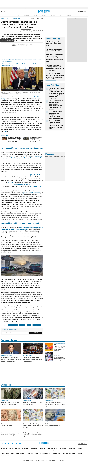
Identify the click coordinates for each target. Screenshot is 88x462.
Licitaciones (5, 456)
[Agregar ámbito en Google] (26, 30)
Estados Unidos (16, 18)
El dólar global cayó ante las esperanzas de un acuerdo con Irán (32, 434)
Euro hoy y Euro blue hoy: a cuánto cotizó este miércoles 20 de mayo (33, 425)
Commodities (57, 156)
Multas (79, 453)
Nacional (13, 451)
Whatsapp (20, 443)
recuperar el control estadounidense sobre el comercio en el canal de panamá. (21, 158)
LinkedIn (12, 443)
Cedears (63, 156)
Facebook (5, 443)
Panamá (22, 325)
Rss (12, 453)
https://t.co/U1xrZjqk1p (22, 184)
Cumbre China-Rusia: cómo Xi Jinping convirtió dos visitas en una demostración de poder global (55, 67)
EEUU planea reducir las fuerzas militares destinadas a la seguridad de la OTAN (36, 139)
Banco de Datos (52, 448)
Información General (53, 451)
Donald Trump (36, 325)
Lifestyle (4, 451)
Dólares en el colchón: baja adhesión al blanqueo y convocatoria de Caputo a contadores (56, 115)
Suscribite (35, 332)
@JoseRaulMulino (36, 175)
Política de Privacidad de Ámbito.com (39, 453)
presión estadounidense (31, 193)
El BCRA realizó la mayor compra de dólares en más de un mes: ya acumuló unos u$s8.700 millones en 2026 (56, 125)
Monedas (47, 156)
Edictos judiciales (69, 453)
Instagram (8, 443)
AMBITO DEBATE (57, 460)
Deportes (29, 451)
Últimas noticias (14, 448)
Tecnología (5, 453)
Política (44, 15)
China (5, 131)
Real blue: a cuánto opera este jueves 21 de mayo (10, 425)
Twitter (2, 443)
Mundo (8, 18)
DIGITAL (28, 460)
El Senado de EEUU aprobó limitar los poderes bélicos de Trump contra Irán (32, 359)
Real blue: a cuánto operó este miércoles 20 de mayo (10, 434)
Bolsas (51, 156)
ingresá (84, 11)
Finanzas (35, 15)
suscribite (80, 11)
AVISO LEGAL (57, 453)
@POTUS (11, 182)
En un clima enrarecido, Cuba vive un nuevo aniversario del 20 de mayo (59, 358)
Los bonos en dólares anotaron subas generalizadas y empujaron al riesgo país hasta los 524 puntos (56, 105)
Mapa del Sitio (20, 453)
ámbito (2, 18)
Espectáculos (74, 451)
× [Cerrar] (12, 40)
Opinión (61, 15)
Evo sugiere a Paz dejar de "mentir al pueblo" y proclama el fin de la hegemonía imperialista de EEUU (54, 58)
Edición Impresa (39, 451)
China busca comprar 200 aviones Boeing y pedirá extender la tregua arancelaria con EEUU (59, 347)
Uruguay (69, 15)
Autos (65, 451)
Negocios (52, 15)
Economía (26, 15)
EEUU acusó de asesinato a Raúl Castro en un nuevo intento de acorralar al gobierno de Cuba (14, 139)
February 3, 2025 (35, 186)
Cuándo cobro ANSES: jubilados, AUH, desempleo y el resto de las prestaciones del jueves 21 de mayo (55, 76)
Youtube (16, 443)
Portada (4, 448)
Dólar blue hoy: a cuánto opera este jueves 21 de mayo (53, 43)
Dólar (18, 15)
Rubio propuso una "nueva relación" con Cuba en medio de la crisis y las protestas (11, 359)
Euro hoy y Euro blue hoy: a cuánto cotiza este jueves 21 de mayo (55, 404)
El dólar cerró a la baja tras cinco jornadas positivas (53, 425)
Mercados (63, 448)
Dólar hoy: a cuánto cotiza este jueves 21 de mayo (54, 50)
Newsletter (82, 443)
